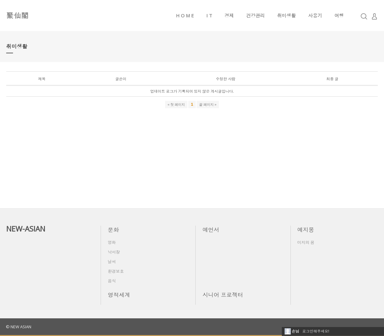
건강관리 (255, 15)
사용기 (315, 15)
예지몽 (305, 229)
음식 (112, 281)
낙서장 (114, 252)
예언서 (211, 229)
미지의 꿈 (305, 242)
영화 (112, 242)
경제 (229, 15)
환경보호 (116, 271)
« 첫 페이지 (176, 104)
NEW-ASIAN (25, 228)
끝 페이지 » (207, 104)
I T (209, 15)
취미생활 (286, 15)
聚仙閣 (17, 15)
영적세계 (119, 294)
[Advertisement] (192, 155)
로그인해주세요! (315, 331)
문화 (113, 229)
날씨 (112, 261)
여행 (339, 15)
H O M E (185, 15)
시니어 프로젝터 (223, 294)
